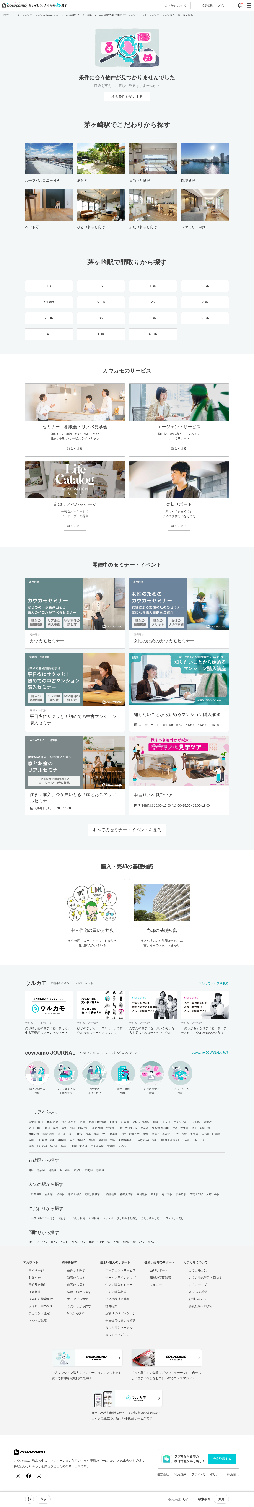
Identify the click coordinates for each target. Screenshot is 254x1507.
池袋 (145, 1134)
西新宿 (144, 1127)
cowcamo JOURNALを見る (210, 1052)
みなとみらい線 (147, 1140)
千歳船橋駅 (110, 1194)
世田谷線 (34, 1134)
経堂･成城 (48, 1134)
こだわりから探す (79, 1306)
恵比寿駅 (167, 1194)
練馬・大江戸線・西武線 (43, 1146)
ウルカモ (156, 1284)
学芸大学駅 (196, 1194)
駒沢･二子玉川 (161, 1121)
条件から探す (76, 1270)
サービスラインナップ (120, 1277)
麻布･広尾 (53, 1121)
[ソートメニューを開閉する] (29, 1499)
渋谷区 (78, 1170)
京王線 (62, 1134)
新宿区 (41, 1170)
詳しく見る (75, 448)
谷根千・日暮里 (38, 1140)
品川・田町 (35, 1127)
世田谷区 (65, 1170)
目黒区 (52, 1170)
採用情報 (233, 1474)
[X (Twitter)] (18, 1475)
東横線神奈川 (126, 1140)
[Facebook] (28, 1475)
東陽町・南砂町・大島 (102, 1140)
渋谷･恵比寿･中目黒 (73, 1121)
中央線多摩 (97, 1146)
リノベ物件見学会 (117, 1299)
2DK (91, 1242)
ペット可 (108, 1218)
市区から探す (76, 1284)
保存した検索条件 (41, 1299)
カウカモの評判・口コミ (205, 1277)
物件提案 (111, 1306)
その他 (122, 1146)
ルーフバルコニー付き (42, 1218)
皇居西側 (97, 1127)
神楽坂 (208, 1121)
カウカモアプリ (199, 1284)
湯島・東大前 (190, 1134)
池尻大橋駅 (74, 1194)
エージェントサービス (120, 1270)
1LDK (54, 1242)
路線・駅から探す (79, 1292)
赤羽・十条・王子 (194, 1140)
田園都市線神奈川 (170, 1140)
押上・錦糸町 (110, 1134)
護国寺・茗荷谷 (161, 1134)
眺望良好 (94, 1218)
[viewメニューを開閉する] (43, 1499)
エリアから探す (77, 1299)
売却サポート (159, 1270)
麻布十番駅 (213, 1194)
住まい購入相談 (116, 1292)
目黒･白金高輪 (97, 1121)
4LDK (151, 1242)
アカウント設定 (39, 1313)
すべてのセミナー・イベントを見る (127, 829)
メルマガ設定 (38, 1320)
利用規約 (180, 1474)
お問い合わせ (198, 1299)
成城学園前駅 (92, 1194)
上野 (176, 1134)
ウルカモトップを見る (214, 983)
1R (30, 1242)
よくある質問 (198, 1292)
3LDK (125, 1242)
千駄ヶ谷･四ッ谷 (127, 1127)
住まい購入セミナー (119, 1284)
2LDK (100, 1242)
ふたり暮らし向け (151, 1218)
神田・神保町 (58, 1140)
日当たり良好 (77, 1218)
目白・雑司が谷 (130, 1134)
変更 (221, 1499)
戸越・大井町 (180, 1127)
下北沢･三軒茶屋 (119, 1121)
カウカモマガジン (117, 1334)
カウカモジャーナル (119, 1327)
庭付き (62, 1218)
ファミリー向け (175, 1218)
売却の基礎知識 (160, 1277)
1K (37, 1242)
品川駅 (49, 1194)
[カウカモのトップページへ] (33, 5)
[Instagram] (39, 1475)
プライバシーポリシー (207, 1474)
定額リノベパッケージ (120, 1313)
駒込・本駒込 (77, 1140)
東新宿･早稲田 (160, 1127)
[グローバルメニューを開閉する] (249, 5)
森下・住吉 (75, 1134)
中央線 (110, 1127)
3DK (116, 1242)
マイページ (36, 1270)
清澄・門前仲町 (79, 1127)
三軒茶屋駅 (35, 1194)
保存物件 (35, 1292)
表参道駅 (181, 1194)
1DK (44, 1242)
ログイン (214, 5)
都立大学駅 (126, 1194)
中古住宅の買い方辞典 (120, 1320)
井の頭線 (195, 1121)
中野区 (89, 1170)
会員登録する (222, 1458)
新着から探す (76, 1277)
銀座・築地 (51, 1127)
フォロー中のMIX (40, 1306)
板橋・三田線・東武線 (74, 1146)
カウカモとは (198, 1270)
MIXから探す (76, 1313)
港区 (31, 1170)
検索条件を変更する (127, 96)
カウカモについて (175, 5)
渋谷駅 (60, 1194)
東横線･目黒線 (141, 1121)
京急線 (111, 1146)
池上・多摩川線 (201, 1127)
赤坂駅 (154, 1194)
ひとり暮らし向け (127, 1218)
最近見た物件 (38, 1284)
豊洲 (64, 1127)
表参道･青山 (36, 1121)
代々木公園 (180, 1121)
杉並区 (100, 1170)
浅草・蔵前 (92, 1134)
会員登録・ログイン (202, 1306)
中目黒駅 (142, 1194)
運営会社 (163, 1474)
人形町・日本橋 (211, 1134)
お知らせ (35, 1277)
